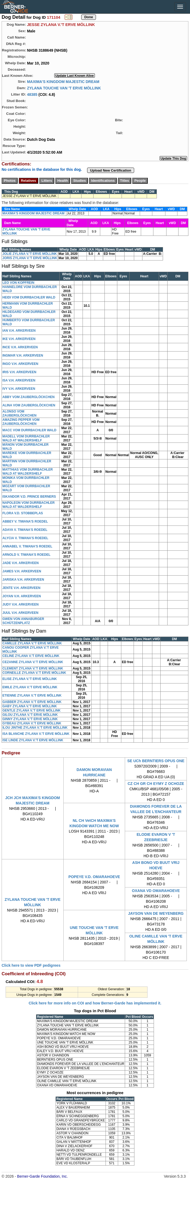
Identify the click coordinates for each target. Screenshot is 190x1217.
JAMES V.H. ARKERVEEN (21, 571)
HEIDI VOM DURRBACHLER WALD (28, 297)
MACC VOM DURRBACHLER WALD (29, 430)
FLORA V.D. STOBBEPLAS (22, 513)
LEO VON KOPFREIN (18, 283)
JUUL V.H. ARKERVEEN (20, 613)
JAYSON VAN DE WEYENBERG (156, 913)
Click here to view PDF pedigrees (31, 965)
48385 (32, 94)
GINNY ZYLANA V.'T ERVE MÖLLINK (30, 719)
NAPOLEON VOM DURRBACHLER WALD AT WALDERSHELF (28, 505)
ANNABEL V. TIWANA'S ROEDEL (27, 546)
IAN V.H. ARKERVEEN (19, 330)
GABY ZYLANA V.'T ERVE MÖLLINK (29, 706)
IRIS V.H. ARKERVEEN (19, 372)
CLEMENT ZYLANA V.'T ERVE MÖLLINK (32, 668)
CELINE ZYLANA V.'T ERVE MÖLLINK (30, 656)
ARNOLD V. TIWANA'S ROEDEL (26, 555)
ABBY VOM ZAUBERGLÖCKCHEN (28, 397)
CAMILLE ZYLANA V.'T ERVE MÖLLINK (32, 643)
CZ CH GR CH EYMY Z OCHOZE (156, 783)
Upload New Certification (110, 170)
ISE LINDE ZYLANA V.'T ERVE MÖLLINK (32, 740)
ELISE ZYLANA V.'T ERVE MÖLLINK (29, 679)
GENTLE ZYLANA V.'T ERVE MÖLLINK (31, 710)
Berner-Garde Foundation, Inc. (42, 1176)
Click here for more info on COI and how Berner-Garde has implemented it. (95, 1003)
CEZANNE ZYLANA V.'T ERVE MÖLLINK (32, 662)
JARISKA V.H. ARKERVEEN (23, 579)
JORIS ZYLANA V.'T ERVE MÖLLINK (29, 258)
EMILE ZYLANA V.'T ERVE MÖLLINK (29, 687)
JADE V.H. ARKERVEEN (20, 563)
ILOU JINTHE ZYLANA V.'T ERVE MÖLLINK (35, 728)
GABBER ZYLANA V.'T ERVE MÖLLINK (31, 702)
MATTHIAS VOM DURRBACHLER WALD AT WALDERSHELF (27, 471)
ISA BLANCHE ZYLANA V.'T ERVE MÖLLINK (35, 734)
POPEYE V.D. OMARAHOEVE (94, 877)
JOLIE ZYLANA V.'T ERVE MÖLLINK (29, 254)
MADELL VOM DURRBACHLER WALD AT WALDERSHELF (26, 438)
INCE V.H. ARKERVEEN (20, 347)
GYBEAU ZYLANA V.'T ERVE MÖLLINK (31, 723)
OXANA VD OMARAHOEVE (156, 891)
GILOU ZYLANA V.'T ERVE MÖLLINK (30, 715)
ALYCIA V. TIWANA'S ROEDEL (25, 538)
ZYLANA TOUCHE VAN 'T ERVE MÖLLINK (64, 88)
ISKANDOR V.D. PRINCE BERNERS (29, 496)
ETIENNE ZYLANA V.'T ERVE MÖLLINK (31, 695)
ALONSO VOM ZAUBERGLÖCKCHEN (19, 413)
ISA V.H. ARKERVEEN (18, 380)
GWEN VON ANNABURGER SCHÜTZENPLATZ (23, 621)
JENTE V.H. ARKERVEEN (21, 588)
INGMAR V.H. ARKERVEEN (22, 355)
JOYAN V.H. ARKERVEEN (21, 596)
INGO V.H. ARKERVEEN (20, 364)
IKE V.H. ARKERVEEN (19, 339)
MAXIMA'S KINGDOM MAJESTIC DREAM (63, 81)
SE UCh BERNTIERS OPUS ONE (155, 761)
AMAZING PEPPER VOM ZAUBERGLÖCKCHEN (21, 422)
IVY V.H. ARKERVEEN (18, 389)
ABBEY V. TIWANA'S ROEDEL (25, 521)
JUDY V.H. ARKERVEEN (20, 604)
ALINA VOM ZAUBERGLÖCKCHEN (28, 405)
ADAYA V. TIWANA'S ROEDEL (24, 530)
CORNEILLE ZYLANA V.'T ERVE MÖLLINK (34, 673)
